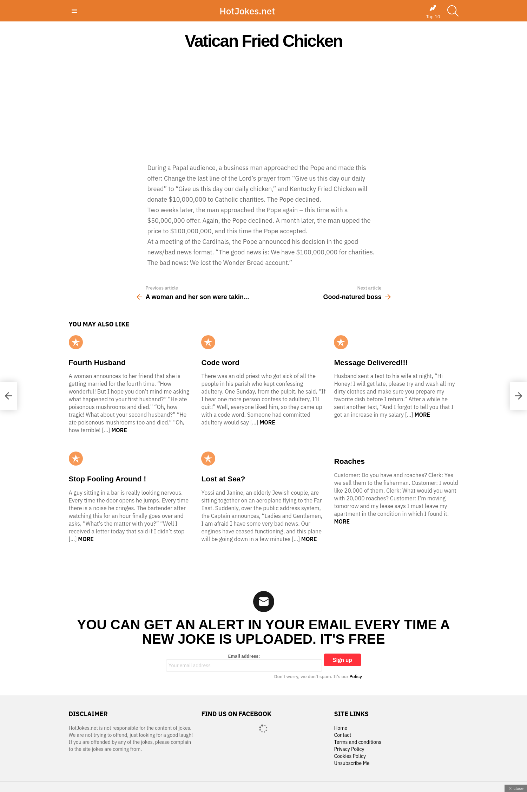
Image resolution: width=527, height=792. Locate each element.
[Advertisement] (263, 106)
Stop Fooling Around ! (107, 479)
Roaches (349, 461)
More (119, 430)
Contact (342, 735)
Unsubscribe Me (351, 763)
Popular (76, 342)
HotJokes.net (247, 11)
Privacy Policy (349, 749)
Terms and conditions (357, 742)
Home (340, 728)
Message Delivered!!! (371, 362)
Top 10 (433, 12)
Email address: (244, 663)
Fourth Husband (97, 362)
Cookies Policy (349, 756)
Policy (355, 677)
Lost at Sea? (223, 479)
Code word (220, 362)
